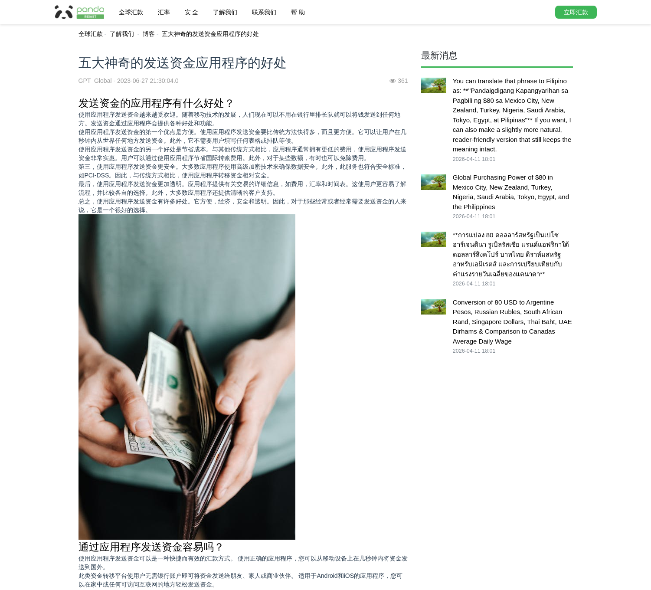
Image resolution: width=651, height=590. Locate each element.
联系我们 (264, 12)
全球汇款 (131, 12)
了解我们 (225, 12)
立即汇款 (576, 12)
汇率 (164, 12)
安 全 (192, 12)
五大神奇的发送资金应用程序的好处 (210, 33)
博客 (149, 33)
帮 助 (298, 12)
